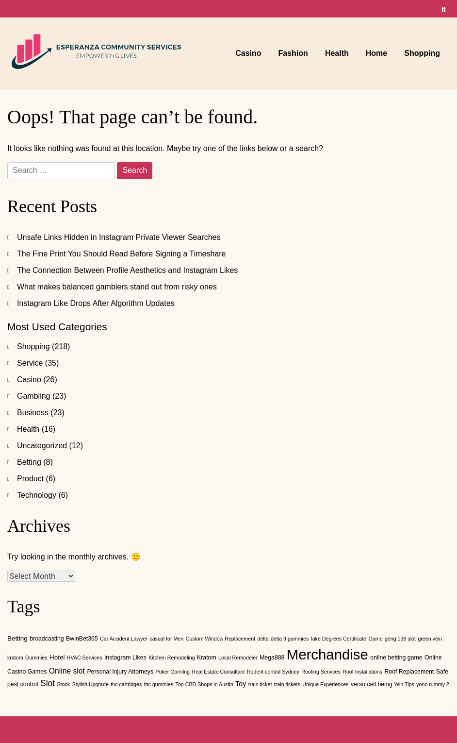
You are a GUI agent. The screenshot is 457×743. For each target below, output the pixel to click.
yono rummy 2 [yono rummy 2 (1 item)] (432, 684)
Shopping (422, 53)
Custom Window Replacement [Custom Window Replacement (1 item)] (220, 639)
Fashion (293, 53)
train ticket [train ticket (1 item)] (260, 684)
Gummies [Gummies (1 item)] (36, 657)
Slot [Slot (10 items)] (47, 683)
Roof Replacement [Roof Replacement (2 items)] (409, 671)
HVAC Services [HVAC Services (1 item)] (84, 657)
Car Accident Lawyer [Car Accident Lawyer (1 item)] (123, 639)
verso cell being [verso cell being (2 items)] (371, 684)
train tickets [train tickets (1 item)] (287, 684)
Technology (36, 495)
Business (33, 412)
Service (30, 363)
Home (376, 53)
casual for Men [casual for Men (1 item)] (166, 639)
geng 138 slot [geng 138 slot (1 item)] (400, 639)
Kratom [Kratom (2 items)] (206, 657)
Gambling (33, 396)
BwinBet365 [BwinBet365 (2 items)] (82, 638)
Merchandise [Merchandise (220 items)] (327, 654)
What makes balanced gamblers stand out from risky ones (117, 287)
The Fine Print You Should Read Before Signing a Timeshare (121, 254)
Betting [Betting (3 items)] (17, 638)
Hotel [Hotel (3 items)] (57, 657)
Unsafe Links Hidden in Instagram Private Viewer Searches (118, 237)
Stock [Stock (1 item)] (63, 684)
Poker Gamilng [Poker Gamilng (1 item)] (173, 672)
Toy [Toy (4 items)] (240, 684)
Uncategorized (42, 445)
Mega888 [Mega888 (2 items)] (272, 657)
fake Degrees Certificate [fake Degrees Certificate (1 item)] (338, 639)
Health (337, 53)
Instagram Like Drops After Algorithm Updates (96, 303)
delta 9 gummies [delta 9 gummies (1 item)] (290, 639)
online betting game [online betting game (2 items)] (396, 657)
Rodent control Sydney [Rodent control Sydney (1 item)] (273, 672)
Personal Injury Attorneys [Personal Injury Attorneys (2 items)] (120, 671)
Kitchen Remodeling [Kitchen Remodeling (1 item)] (171, 657)
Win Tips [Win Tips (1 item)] (404, 684)
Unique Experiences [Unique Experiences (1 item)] (325, 684)
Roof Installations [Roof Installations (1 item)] (362, 672)
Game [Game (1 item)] (375, 639)
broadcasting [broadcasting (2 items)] (47, 638)
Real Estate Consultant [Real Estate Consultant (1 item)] (218, 672)
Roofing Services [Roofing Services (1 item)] (321, 672)
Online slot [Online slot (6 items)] (67, 671)
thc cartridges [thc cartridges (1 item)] (126, 684)
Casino (248, 53)
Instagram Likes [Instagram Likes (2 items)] (125, 657)
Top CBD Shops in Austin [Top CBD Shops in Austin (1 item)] (204, 684)
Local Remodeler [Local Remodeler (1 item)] (238, 657)
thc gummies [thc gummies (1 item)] (158, 684)
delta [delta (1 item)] (262, 639)
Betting (29, 462)
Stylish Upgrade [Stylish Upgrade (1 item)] (90, 684)
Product (30, 478)
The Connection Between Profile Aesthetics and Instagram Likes (127, 270)
